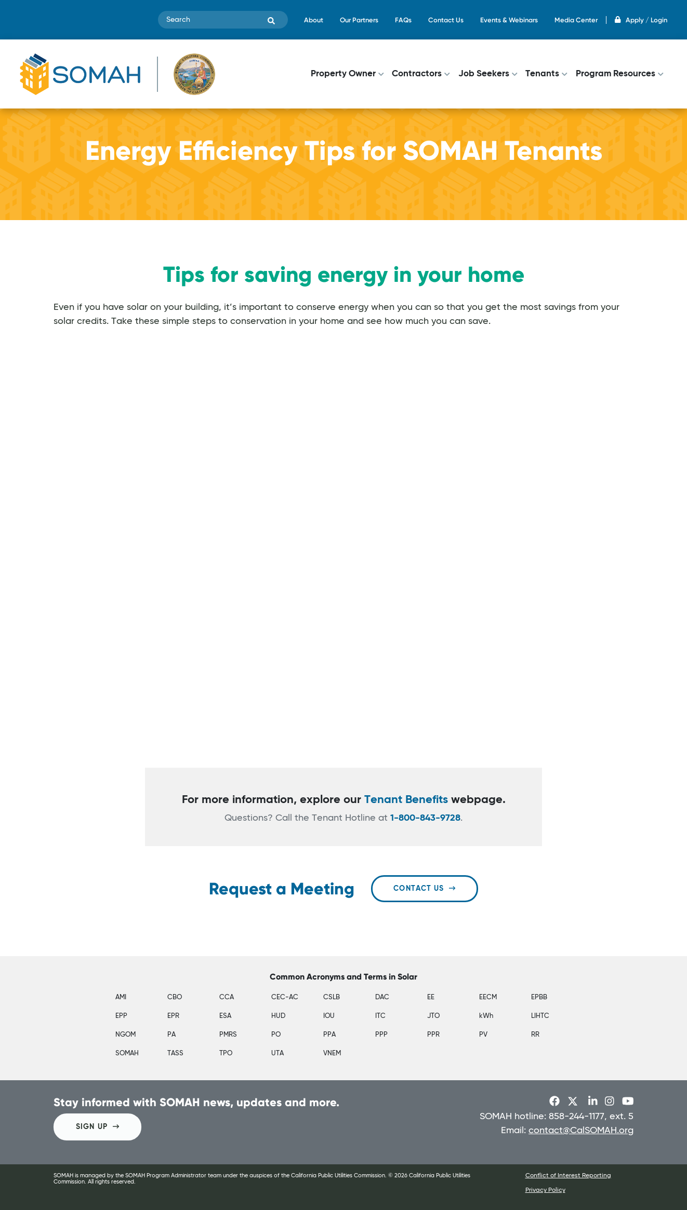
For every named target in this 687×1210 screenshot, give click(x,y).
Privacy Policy (545, 1190)
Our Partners (359, 20)
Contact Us (446, 20)
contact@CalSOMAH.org (581, 1130)
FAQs (403, 20)
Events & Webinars (509, 20)
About (313, 20)
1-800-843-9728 (425, 818)
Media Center (576, 20)
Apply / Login (641, 20)
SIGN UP (97, 1127)
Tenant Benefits (406, 800)
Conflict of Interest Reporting (568, 1176)
